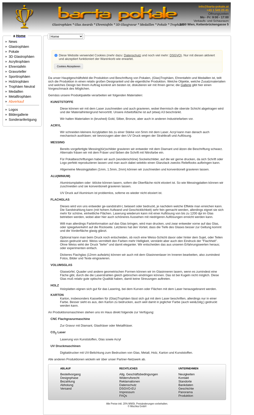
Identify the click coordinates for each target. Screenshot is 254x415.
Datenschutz (132, 55)
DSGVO (175, 55)
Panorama (185, 392)
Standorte (185, 381)
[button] (68, 66)
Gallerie (186, 85)
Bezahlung (67, 381)
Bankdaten (185, 385)
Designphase (69, 378)
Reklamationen (129, 381)
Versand (66, 388)
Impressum (126, 392)
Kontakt (183, 378)
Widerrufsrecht (129, 378)
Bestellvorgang (70, 374)
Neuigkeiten (186, 374)
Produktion (185, 395)
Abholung (66, 385)
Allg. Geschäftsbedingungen (138, 374)
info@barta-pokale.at (214, 6)
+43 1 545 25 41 (218, 10)
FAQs (123, 395)
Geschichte (186, 388)
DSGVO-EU (127, 388)
